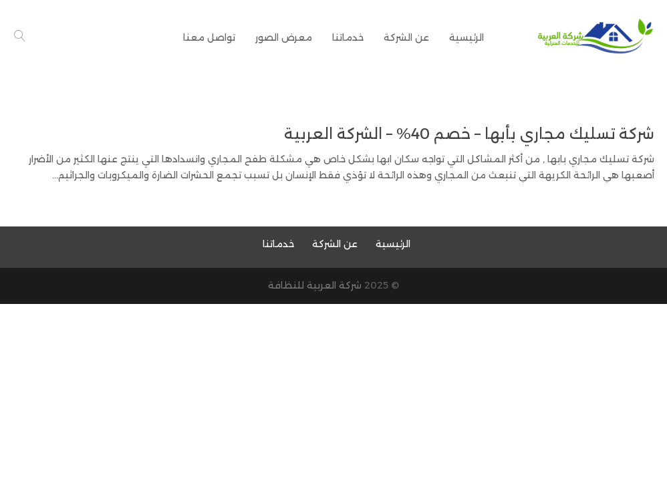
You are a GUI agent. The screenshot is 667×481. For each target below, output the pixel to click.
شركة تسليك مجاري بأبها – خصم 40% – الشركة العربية (469, 134)
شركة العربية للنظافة (315, 285)
